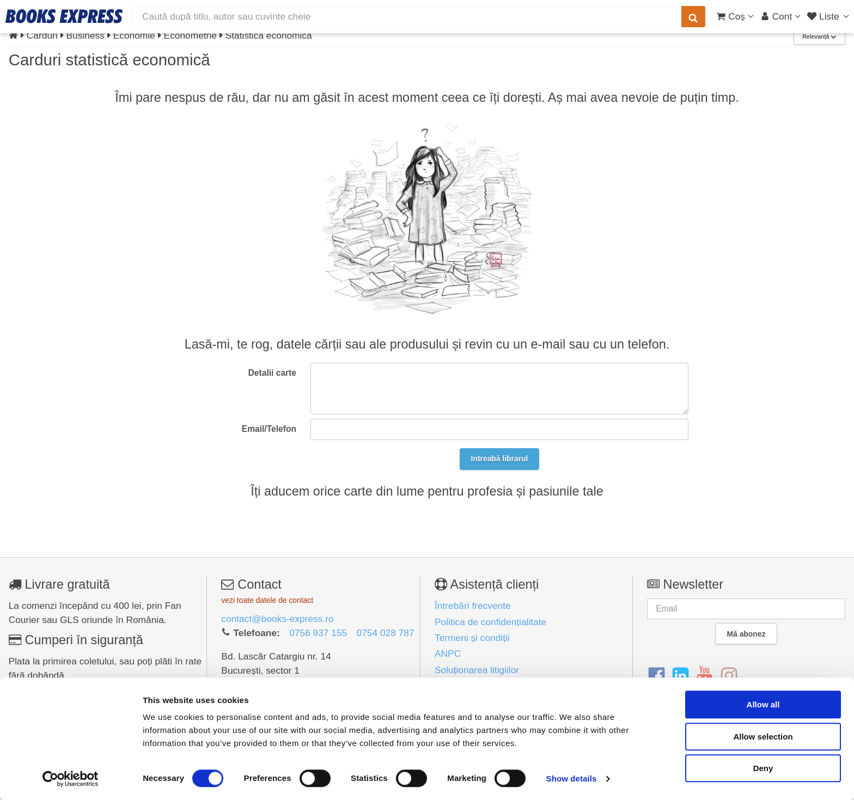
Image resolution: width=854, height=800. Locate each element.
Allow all (763, 704)
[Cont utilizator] (780, 16)
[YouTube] (704, 676)
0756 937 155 (318, 632)
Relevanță (819, 37)
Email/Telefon (269, 428)
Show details (571, 778)
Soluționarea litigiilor (477, 669)
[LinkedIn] (680, 676)
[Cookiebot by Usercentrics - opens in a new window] (70, 779)
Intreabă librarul (499, 458)
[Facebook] (656, 676)
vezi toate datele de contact (267, 600)
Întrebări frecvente (473, 605)
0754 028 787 (385, 632)
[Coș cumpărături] (735, 16)
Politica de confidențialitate (490, 621)
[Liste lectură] (829, 16)
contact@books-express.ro (277, 618)
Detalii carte (272, 372)
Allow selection (762, 736)
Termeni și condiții (472, 637)
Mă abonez (746, 634)
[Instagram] (729, 676)
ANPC (448, 653)
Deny (763, 768)
